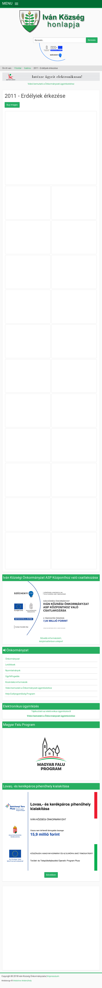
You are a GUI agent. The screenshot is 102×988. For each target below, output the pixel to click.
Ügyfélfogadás (12, 676)
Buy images (12, 105)
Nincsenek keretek (51, 907)
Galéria (27, 68)
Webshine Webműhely (22, 981)
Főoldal (18, 68)
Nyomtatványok (12, 670)
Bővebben (51, 875)
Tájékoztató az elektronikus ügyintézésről (51, 711)
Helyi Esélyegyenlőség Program (20, 694)
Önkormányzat (12, 659)
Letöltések (10, 664)
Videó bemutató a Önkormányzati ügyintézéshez (51, 84)
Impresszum (53, 976)
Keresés (92, 40)
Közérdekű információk (16, 682)
